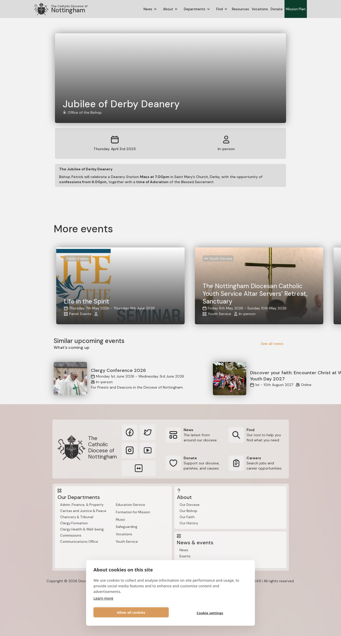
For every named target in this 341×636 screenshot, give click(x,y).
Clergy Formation (74, 523)
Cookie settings (210, 613)
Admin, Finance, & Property (81, 505)
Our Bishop (188, 511)
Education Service (130, 505)
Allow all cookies (131, 612)
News (183, 550)
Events (185, 556)
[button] (150, 9)
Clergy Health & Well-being (82, 529)
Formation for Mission (133, 512)
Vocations (260, 9)
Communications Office (79, 541)
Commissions (70, 535)
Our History (188, 523)
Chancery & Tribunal (76, 517)
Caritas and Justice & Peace (83, 511)
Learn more (103, 598)
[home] (61, 9)
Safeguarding (126, 527)
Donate (277, 9)
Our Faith (187, 517)
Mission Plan (296, 9)
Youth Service (127, 541)
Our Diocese (189, 505)
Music (120, 519)
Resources (240, 9)
